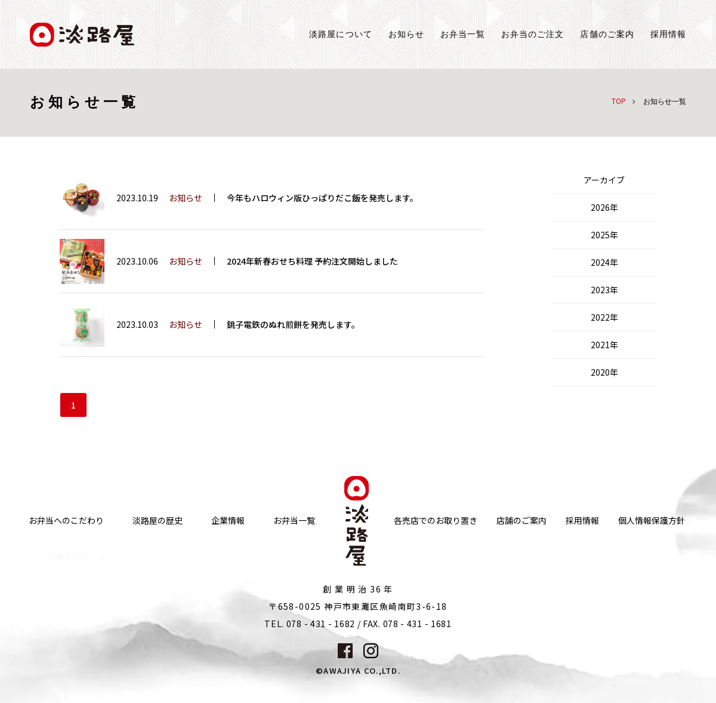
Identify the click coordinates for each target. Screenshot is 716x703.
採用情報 (668, 34)
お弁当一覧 (462, 34)
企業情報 (228, 520)
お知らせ (406, 34)
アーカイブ (604, 180)
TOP (619, 101)
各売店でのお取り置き (435, 520)
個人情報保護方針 (651, 520)
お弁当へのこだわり (66, 520)
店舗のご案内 (521, 520)
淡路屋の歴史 (157, 520)
